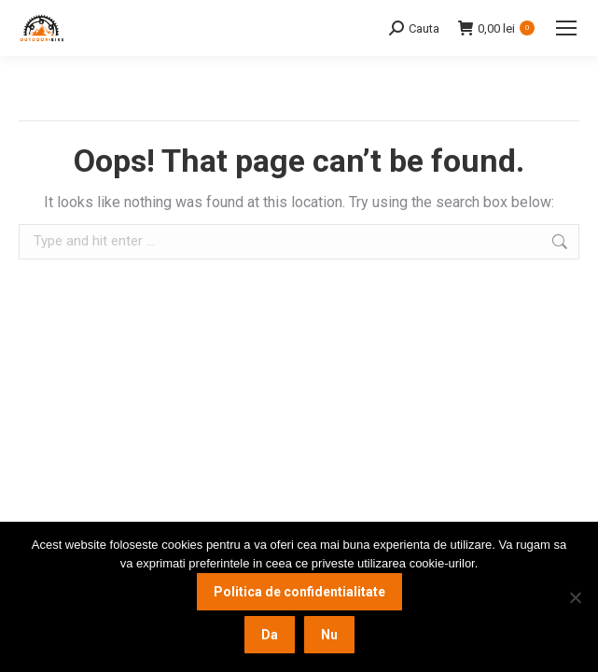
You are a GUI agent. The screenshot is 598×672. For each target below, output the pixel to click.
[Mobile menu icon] (566, 28)
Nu (329, 634)
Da (269, 634)
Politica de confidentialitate (299, 591)
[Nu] (574, 597)
